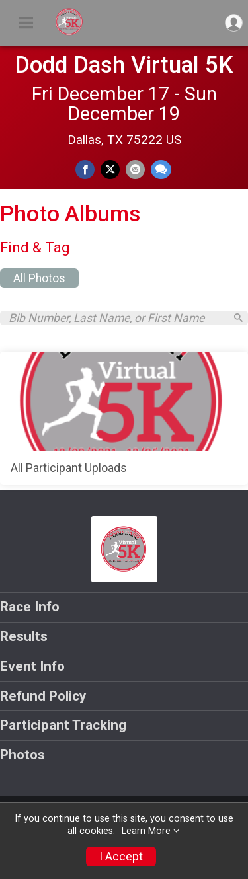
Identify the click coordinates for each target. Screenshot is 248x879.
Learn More (146, 831)
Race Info (30, 607)
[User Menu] (234, 23)
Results (24, 636)
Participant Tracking (63, 725)
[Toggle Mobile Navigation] (25, 23)
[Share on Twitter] (110, 169)
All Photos (39, 278)
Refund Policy (43, 696)
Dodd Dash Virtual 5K (124, 65)
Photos (22, 755)
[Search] (238, 317)
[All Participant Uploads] (124, 418)
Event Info (32, 666)
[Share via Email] (135, 169)
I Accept (121, 856)
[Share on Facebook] (85, 169)
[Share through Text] (161, 169)
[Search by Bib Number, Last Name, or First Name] (117, 318)
